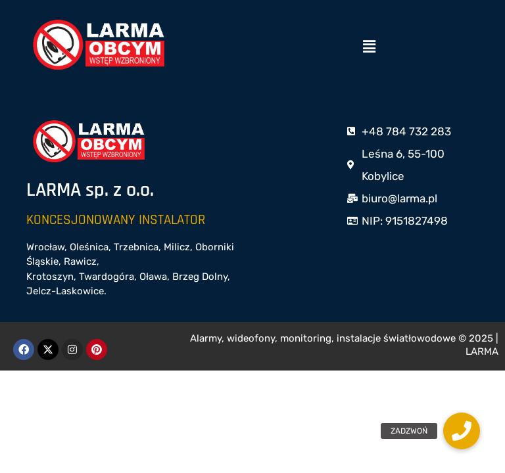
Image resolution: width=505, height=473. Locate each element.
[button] (369, 46)
